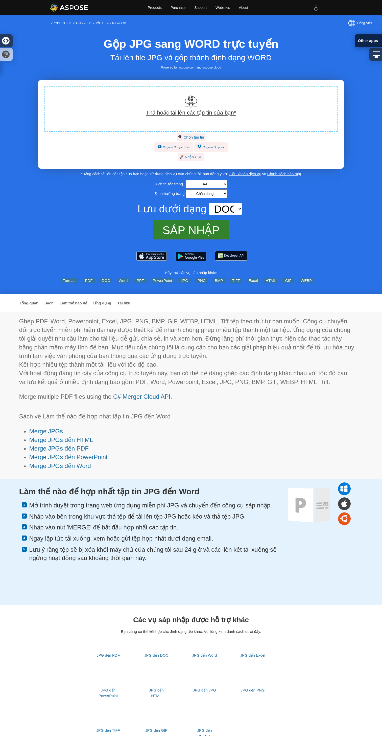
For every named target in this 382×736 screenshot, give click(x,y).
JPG (184, 280)
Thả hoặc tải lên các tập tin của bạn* (191, 112)
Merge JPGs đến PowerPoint (68, 457)
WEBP (306, 280)
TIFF (236, 280)
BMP (219, 280)
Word (123, 280)
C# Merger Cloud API (142, 396)
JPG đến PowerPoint (108, 693)
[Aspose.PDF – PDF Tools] (151, 256)
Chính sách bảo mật (284, 174)
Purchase (178, 8)
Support (200, 8)
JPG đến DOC (156, 655)
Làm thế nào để (73, 303)
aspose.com (186, 67)
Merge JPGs (46, 431)
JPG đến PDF (108, 655)
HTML (271, 280)
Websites (223, 8)
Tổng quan (29, 303)
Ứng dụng (102, 303)
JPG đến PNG (253, 690)
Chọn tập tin (191, 137)
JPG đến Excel (252, 655)
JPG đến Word (204, 655)
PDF (89, 280)
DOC (106, 280)
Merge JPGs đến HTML (61, 439)
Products (155, 8)
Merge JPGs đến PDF (59, 448)
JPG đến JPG (204, 690)
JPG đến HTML (156, 693)
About (243, 8)
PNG (202, 280)
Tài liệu (123, 303)
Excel (253, 280)
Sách (49, 303)
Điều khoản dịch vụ (245, 174)
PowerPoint (162, 280)
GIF (288, 280)
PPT (140, 280)
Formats (70, 280)
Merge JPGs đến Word (60, 465)
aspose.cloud (212, 67)
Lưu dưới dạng (171, 209)
